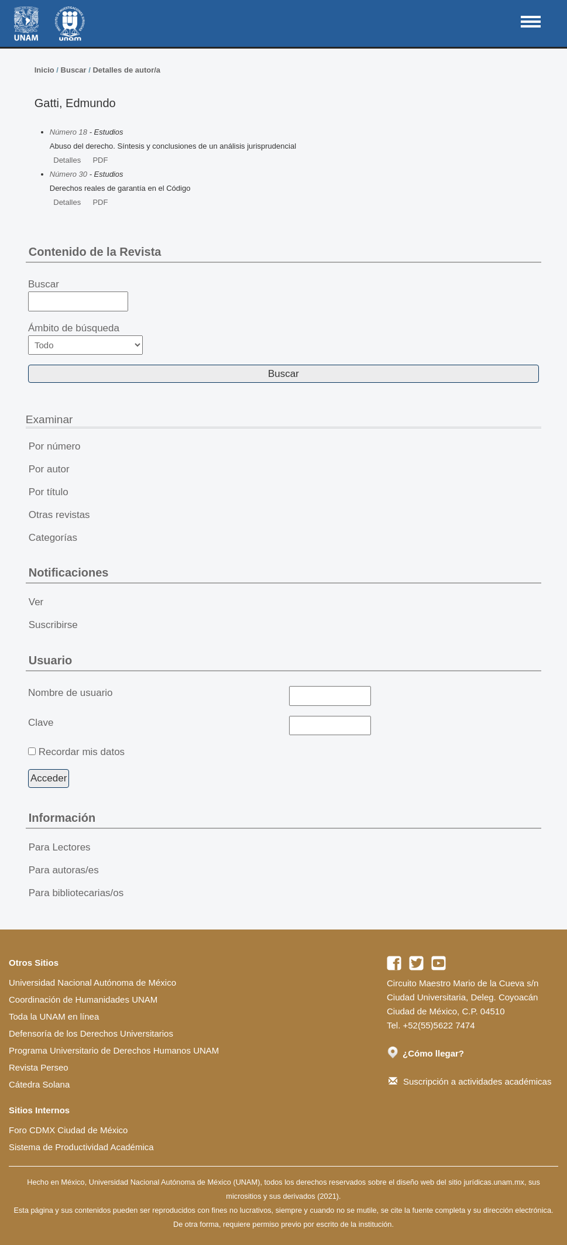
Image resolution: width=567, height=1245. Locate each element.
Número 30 (68, 174)
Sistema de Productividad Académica (81, 1147)
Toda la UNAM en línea (54, 1016)
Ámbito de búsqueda (85, 339)
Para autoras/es (64, 870)
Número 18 (68, 132)
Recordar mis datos (82, 751)
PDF (100, 160)
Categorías (53, 537)
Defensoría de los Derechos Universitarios (91, 1033)
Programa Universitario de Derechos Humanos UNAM (114, 1050)
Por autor (49, 469)
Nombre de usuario (70, 692)
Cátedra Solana (39, 1084)
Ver (36, 602)
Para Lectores (60, 847)
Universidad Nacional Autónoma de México (92, 982)
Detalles (67, 160)
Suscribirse (53, 624)
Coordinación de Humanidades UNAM (83, 999)
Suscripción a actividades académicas (470, 1081)
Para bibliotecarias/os (76, 892)
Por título (48, 492)
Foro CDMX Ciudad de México (68, 1130)
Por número (55, 446)
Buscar (74, 70)
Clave (40, 722)
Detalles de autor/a (126, 70)
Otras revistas (59, 514)
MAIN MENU (531, 22)
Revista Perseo (38, 1067)
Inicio (44, 70)
